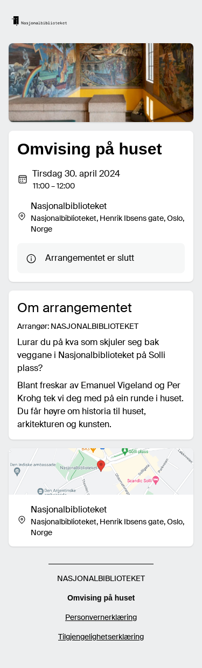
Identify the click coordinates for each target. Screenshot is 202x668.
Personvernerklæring (101, 617)
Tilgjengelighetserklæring (101, 637)
